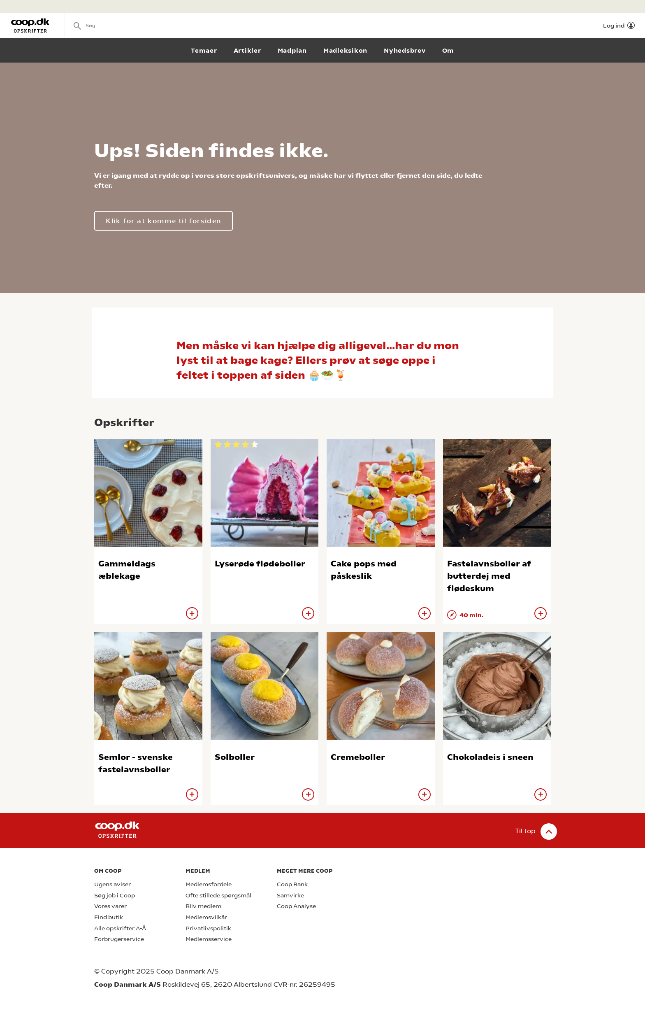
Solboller (235, 757)
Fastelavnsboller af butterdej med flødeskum (489, 576)
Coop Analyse (296, 906)
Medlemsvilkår (206, 917)
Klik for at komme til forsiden (163, 221)
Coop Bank (292, 884)
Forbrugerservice (119, 939)
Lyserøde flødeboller (260, 563)
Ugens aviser (112, 884)
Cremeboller (358, 757)
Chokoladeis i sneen (490, 757)
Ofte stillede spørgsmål (218, 895)
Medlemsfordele (209, 884)
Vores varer (110, 906)
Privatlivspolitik (208, 928)
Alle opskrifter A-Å (120, 928)
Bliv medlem (203, 906)
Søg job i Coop (114, 895)
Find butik (108, 917)
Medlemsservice (209, 939)
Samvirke (290, 895)
